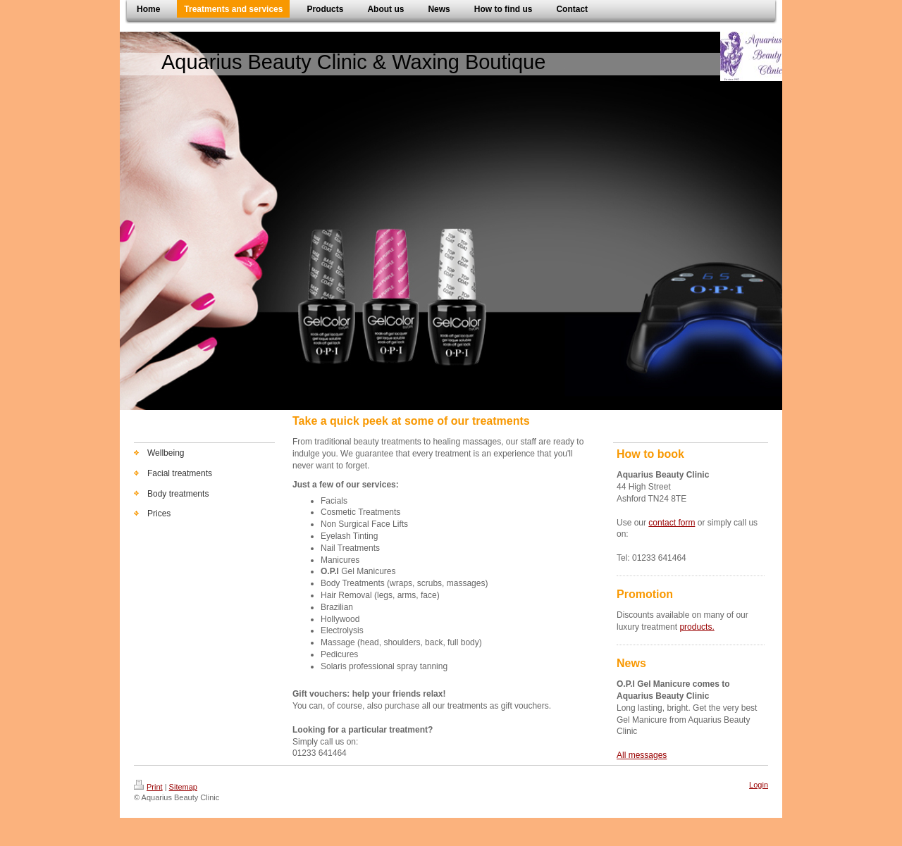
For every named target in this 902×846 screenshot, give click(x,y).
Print (148, 787)
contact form (671, 523)
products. (696, 627)
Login (758, 784)
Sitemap (183, 787)
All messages (642, 755)
